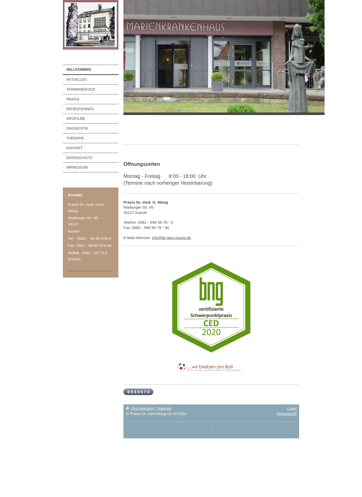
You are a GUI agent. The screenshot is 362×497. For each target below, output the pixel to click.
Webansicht (287, 413)
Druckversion (140, 408)
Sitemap (164, 408)
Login (292, 408)
